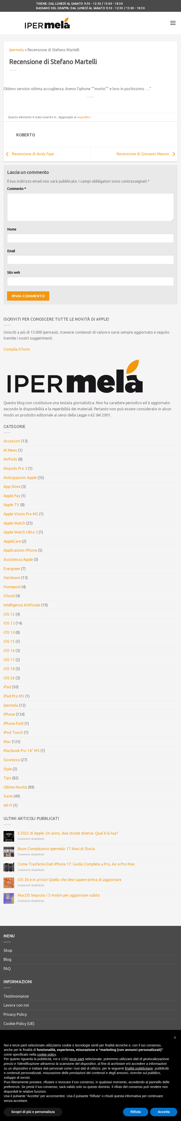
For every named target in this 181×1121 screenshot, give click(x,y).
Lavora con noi (16, 1005)
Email (11, 251)
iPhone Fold (14, 723)
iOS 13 (9, 623)
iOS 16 (9, 650)
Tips (7, 778)
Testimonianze (16, 996)
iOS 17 (9, 660)
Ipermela (16, 50)
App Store (12, 486)
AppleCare (12, 541)
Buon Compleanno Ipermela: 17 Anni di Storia (56, 849)
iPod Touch (13, 732)
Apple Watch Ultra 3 (21, 532)
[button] (175, 1044)
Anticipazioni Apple (20, 477)
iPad (7, 687)
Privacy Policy (15, 1014)
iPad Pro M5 (14, 696)
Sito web (13, 272)
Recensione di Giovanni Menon (147, 154)
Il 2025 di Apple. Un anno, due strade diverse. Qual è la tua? (68, 833)
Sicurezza (12, 760)
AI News (10, 450)
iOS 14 (9, 632)
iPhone (9, 714)
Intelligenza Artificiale (22, 605)
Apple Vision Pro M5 (21, 514)
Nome (11, 229)
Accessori (12, 441)
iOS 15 (9, 641)
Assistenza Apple (18, 559)
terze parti (77, 1066)
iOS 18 (9, 669)
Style (8, 769)
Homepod (12, 587)
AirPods (10, 459)
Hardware (12, 577)
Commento (16, 189)
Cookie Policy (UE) (19, 1023)
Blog (7, 959)
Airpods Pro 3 (15, 468)
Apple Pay (12, 496)
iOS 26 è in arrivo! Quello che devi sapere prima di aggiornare (69, 879)
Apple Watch (14, 523)
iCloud (9, 596)
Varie (8, 796)
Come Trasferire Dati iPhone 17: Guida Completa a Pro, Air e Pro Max (76, 864)
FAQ (7, 968)
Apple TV (11, 505)
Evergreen (12, 569)
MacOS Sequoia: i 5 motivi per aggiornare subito (59, 895)
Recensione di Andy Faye (29, 154)
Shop (8, 950)
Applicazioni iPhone (20, 550)
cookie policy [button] (46, 1061)
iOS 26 (9, 678)
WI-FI (8, 805)
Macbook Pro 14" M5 (22, 750)
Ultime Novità (15, 787)
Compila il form (17, 349)
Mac (7, 741)
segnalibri (83, 117)
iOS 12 (9, 614)
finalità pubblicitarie (139, 1075)
